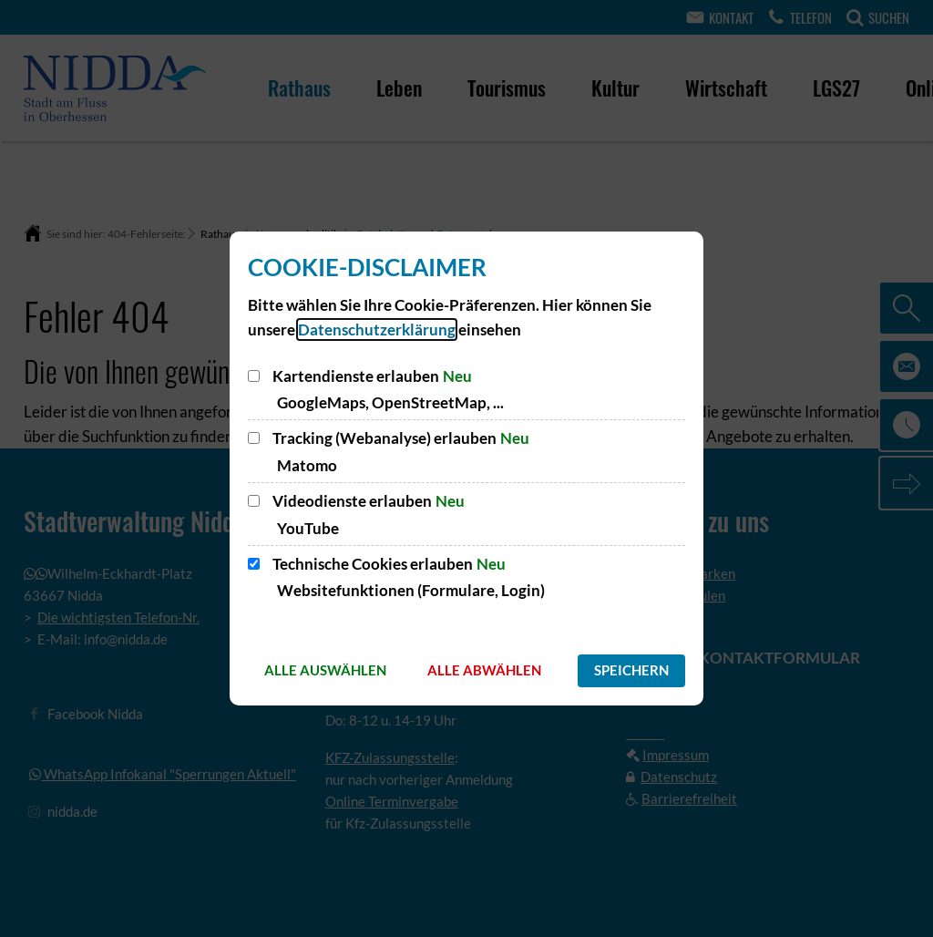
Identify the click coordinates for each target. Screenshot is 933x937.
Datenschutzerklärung (377, 329)
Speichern (631, 670)
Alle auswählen (325, 670)
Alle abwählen (484, 670)
